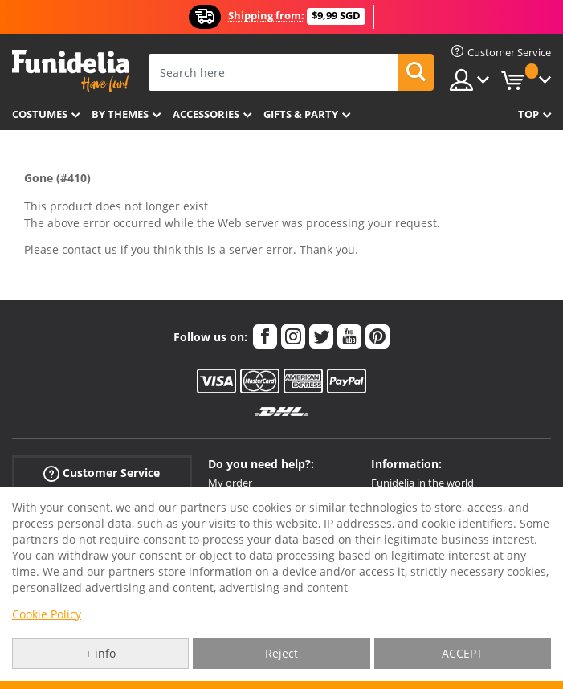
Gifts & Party (300, 114)
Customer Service (101, 473)
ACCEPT (462, 653)
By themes (120, 114)
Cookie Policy (46, 614)
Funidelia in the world (422, 482)
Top (528, 114)
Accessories (206, 114)
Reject (281, 653)
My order (230, 482)
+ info (100, 653)
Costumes (39, 114)
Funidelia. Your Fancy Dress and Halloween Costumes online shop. (70, 71)
